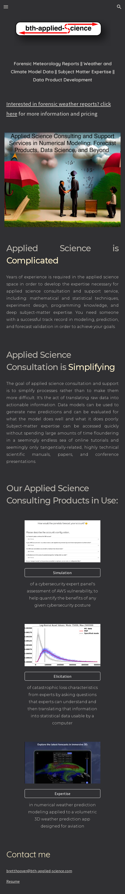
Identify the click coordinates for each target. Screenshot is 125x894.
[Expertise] (62, 793)
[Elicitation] (62, 676)
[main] (62, 72)
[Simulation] (62, 572)
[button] (6, 6)
